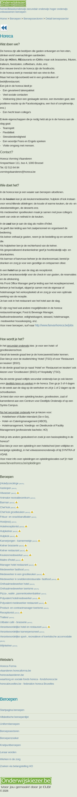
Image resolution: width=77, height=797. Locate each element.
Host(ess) (8, 521)
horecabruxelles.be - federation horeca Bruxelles (27, 683)
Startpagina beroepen (12, 709)
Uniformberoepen (10, 723)
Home (3, 18)
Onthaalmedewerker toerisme (19, 588)
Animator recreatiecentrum (17, 497)
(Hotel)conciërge (12, 483)
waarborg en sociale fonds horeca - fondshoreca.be (28, 679)
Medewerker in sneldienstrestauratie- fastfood (28, 579)
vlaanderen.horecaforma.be (15, 670)
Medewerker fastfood (14, 569)
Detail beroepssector (57, 18)
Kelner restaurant (12, 550)
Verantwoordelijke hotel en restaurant (23, 626)
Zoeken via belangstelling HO (16, 766)
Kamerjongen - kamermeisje (18, 540)
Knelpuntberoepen (10, 745)
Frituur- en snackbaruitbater (18, 516)
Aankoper (8, 488)
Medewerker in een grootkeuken (21, 574)
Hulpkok (7, 536)
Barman (7, 502)
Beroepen (15, 18)
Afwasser (8, 492)
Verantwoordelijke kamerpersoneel (22, 631)
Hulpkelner (9, 531)
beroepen (20, 11)
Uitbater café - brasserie (16, 622)
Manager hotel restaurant (17, 564)
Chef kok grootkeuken (15, 512)
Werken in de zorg (10, 759)
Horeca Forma (8, 666)
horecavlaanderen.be (12, 674)
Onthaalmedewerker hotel (17, 583)
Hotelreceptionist (12, 526)
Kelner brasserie (12, 545)
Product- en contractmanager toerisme (24, 607)
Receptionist (9, 612)
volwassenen (7, 11)
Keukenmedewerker (14, 555)
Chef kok (7, 507)
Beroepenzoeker (9, 738)
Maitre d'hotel (10, 559)
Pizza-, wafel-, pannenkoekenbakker (23, 593)
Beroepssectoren (33, 18)
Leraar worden (8, 752)
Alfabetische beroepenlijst (14, 716)
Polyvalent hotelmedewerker (18, 598)
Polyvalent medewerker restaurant (22, 602)
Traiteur (7, 617)
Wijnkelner (8, 645)
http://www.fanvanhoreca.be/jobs (54, 325)
